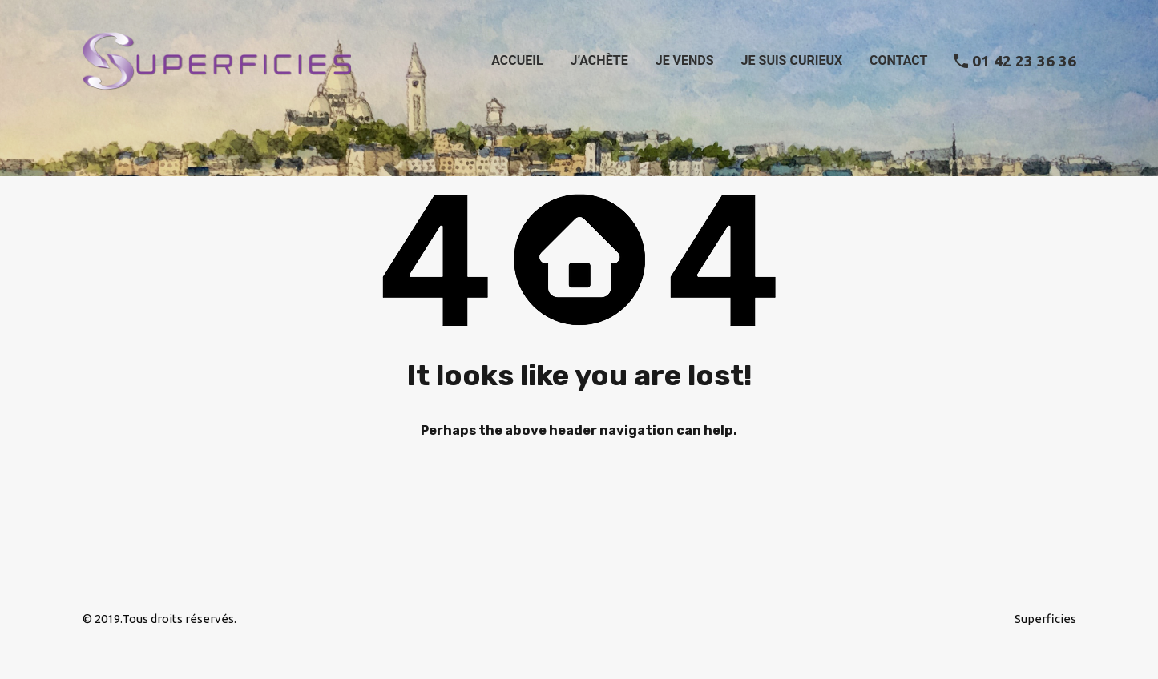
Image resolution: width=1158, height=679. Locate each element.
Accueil (517, 60)
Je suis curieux (791, 60)
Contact (898, 60)
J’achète (599, 60)
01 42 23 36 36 (1024, 61)
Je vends (685, 60)
